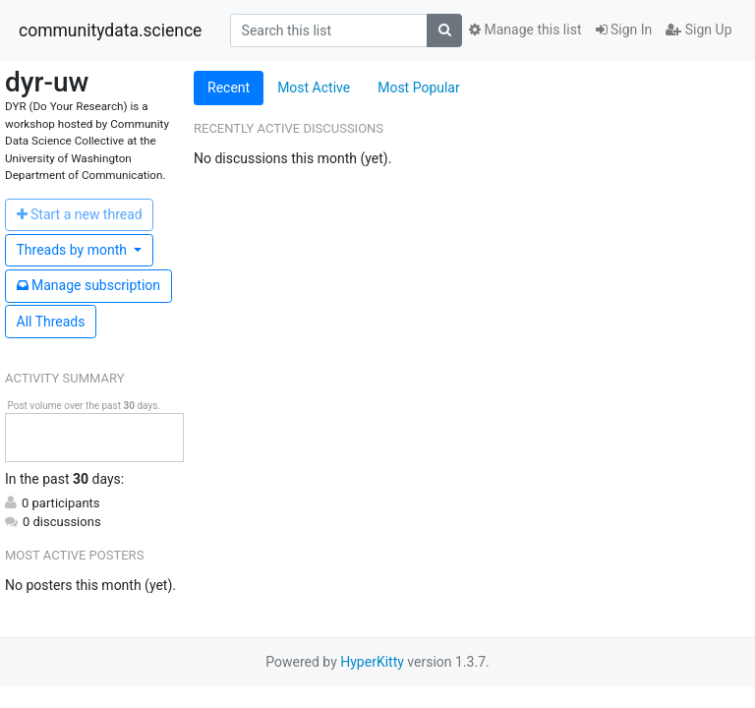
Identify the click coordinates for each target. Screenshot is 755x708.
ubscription (89, 285)
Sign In (624, 29)
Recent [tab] (228, 87)
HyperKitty (372, 662)
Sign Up (698, 29)
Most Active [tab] (313, 87)
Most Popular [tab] (419, 87)
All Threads (51, 321)
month (74, 250)
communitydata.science (110, 30)
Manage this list (525, 29)
